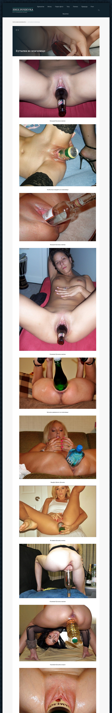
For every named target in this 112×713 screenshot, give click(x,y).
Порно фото (59, 6)
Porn (92, 6)
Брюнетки (40, 6)
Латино (75, 6)
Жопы (50, 6)
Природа (84, 6)
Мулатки (66, 14)
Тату (68, 6)
